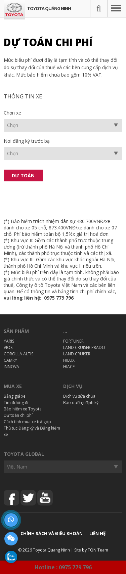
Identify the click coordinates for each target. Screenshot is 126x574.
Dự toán (23, 175)
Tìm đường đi (16, 402)
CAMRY (10, 360)
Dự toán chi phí (18, 415)
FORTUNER (73, 341)
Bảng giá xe (15, 396)
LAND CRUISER (76, 354)
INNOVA (11, 366)
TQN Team (98, 550)
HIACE (69, 366)
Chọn (12, 125)
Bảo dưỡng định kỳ (80, 402)
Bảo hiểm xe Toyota (23, 409)
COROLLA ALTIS (18, 354)
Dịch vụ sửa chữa (79, 396)
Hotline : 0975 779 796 (63, 567)
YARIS (9, 341)
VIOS (8, 347)
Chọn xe (12, 112)
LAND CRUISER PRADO (84, 347)
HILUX (69, 360)
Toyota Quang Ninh (51, 550)
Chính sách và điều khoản (51, 533)
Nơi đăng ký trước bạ (27, 141)
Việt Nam (17, 466)
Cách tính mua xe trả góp (27, 422)
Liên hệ (97, 533)
